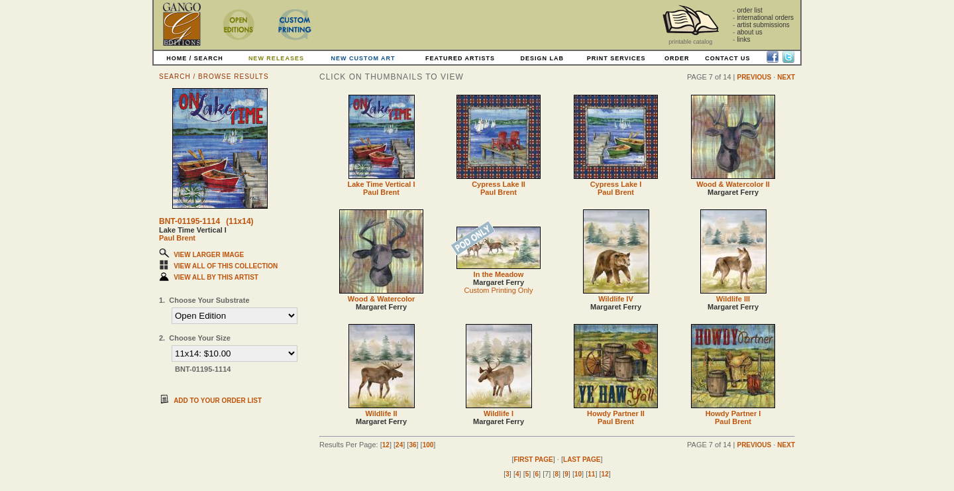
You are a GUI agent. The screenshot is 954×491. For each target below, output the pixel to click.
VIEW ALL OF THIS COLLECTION (226, 266)
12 (386, 445)
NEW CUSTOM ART (363, 58)
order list (749, 10)
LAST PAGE (581, 459)
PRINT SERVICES (616, 58)
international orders (765, 17)
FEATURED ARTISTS (460, 58)
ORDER (677, 58)
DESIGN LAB (542, 58)
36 (412, 445)
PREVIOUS (754, 77)
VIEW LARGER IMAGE (209, 254)
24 (399, 445)
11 (591, 474)
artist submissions (763, 24)
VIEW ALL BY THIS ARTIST (216, 277)
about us (749, 32)
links (743, 39)
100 (428, 445)
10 (578, 474)
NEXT (786, 77)
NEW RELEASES (276, 58)
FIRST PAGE (533, 459)
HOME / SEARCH (194, 58)
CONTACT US (727, 58)
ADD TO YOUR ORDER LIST (218, 400)
